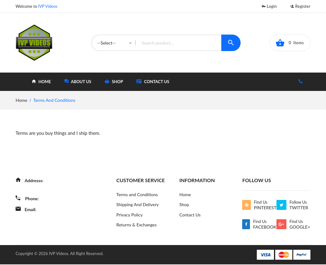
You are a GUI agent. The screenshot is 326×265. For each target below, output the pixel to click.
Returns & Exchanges (136, 225)
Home (185, 194)
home (41, 81)
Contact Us (153, 81)
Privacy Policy (129, 215)
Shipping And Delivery (137, 204)
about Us (78, 81)
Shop (184, 204)
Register (300, 6)
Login (269, 6)
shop (114, 81)
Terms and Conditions (137, 194)
